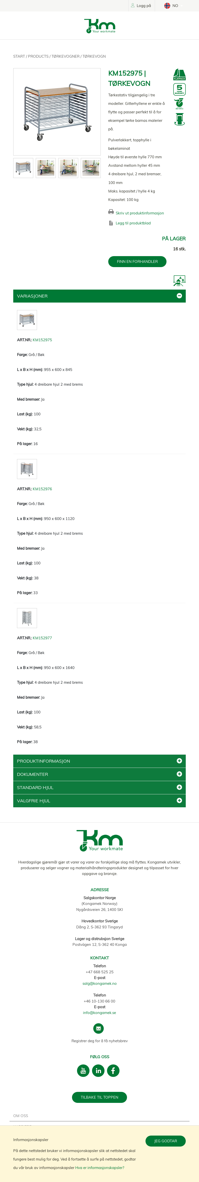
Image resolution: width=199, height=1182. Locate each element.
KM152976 (42, 489)
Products (39, 56)
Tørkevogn (94, 56)
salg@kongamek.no (99, 983)
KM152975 (42, 340)
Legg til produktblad (133, 223)
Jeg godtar (165, 1141)
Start (19, 56)
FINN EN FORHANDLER (137, 261)
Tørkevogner (66, 56)
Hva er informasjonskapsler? (99, 1167)
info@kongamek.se (99, 1012)
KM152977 (42, 638)
